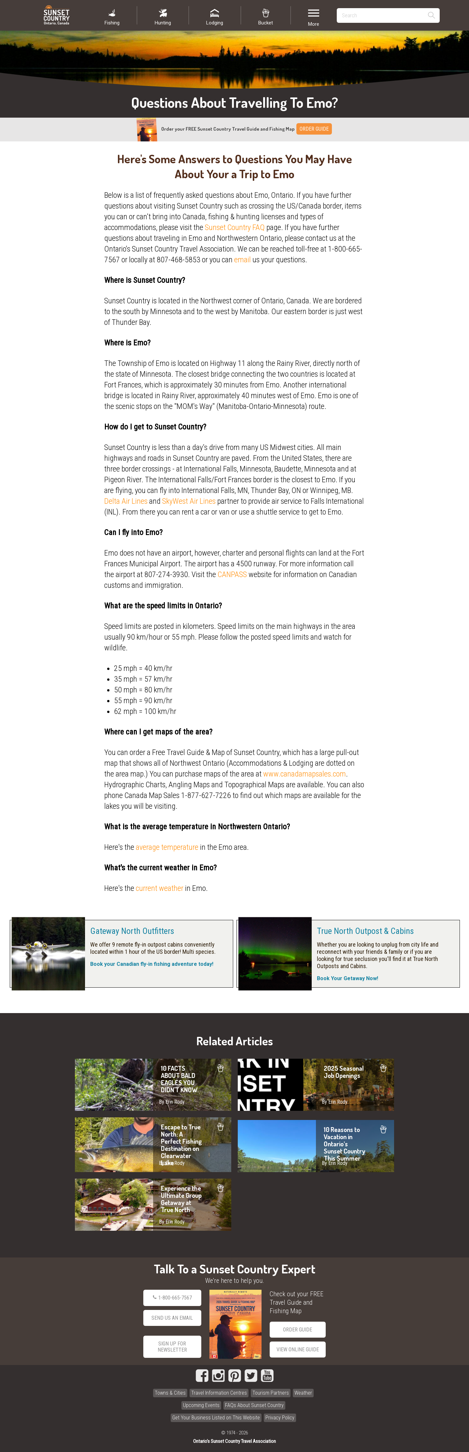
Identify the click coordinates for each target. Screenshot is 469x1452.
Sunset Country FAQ (235, 227)
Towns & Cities (170, 1393)
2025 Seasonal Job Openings (316, 1085)
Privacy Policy (279, 1418)
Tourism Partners (270, 1393)
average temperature (167, 847)
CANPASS (232, 574)
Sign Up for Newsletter (172, 1347)
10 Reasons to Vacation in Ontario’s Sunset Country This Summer (316, 1146)
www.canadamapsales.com (304, 773)
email (242, 259)
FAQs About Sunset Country (254, 1405)
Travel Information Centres (219, 1393)
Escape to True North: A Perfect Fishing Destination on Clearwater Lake (153, 1144)
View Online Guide (298, 1349)
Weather (303, 1393)
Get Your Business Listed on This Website (216, 1418)
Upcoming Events (201, 1405)
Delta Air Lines (126, 501)
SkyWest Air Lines (189, 501)
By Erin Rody (172, 1102)
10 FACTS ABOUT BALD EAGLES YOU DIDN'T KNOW (153, 1085)
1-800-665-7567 (172, 1298)
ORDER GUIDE (314, 129)
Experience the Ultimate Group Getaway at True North (153, 1205)
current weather (159, 888)
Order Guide (297, 1330)
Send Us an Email (172, 1318)
